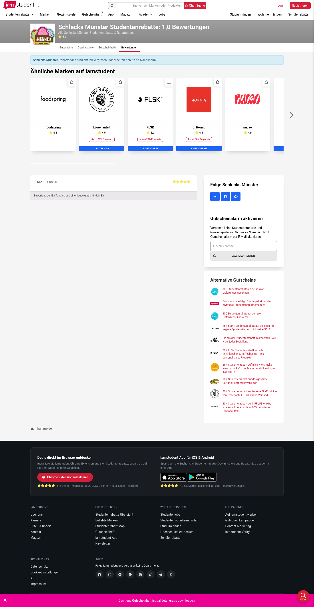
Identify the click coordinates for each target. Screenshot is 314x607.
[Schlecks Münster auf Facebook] (226, 196)
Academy (145, 14)
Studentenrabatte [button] (19, 14)
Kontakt (35, 532)
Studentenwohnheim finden (179, 520)
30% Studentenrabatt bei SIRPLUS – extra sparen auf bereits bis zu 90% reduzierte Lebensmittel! (247, 407)
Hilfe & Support (40, 526)
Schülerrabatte (298, 14)
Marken (45, 14)
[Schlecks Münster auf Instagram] (215, 196)
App (111, 14)
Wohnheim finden (270, 14)
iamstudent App (106, 537)
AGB (33, 578)
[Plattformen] (39, 6)
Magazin (126, 14)
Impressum (38, 584)
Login (281, 5)
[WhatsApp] (171, 574)
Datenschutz (39, 566)
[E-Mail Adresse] (243, 246)
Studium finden (240, 14)
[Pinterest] (130, 574)
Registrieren (300, 5)
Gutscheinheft (92, 14)
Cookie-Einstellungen (44, 572)
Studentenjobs (170, 514)
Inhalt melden (42, 428)
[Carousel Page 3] (241, 163)
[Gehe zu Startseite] (18, 5)
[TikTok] (151, 574)
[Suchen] (112, 5)
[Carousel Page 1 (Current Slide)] (72, 163)
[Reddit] (161, 574)
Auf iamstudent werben (241, 514)
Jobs (162, 14)
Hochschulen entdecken (177, 532)
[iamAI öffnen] (303, 596)
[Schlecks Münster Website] (236, 196)
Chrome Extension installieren (65, 477)
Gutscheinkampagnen (240, 520)
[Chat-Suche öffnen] (195, 5)
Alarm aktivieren (234, 255)
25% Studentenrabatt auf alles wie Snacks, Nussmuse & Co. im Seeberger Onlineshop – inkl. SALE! (249, 368)
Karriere (35, 520)
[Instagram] (110, 574)
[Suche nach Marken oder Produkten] (157, 5)
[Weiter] (291, 115)
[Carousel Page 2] (157, 163)
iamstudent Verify (237, 532)
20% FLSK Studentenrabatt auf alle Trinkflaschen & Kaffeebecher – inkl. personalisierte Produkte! (244, 354)
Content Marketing (238, 526)
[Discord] (140, 574)
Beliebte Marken (106, 520)
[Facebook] (99, 574)
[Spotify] (120, 574)
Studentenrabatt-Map (110, 526)
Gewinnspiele (66, 14)
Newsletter (102, 543)
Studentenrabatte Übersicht (114, 514)
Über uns (36, 514)
